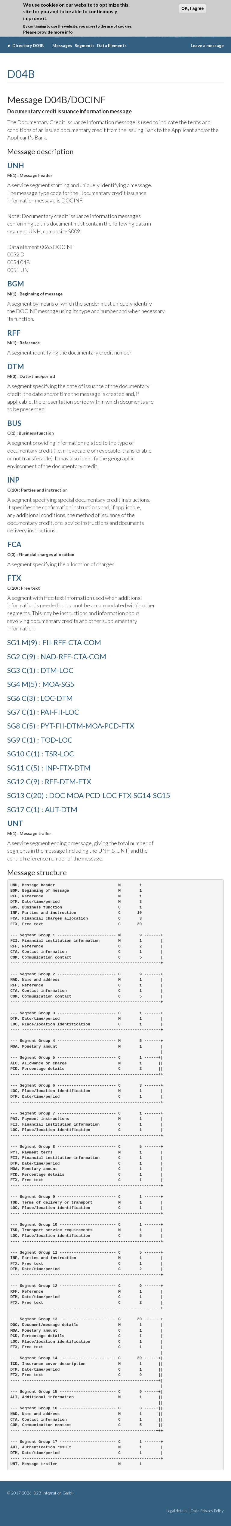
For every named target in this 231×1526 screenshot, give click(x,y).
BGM (15, 283)
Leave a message (207, 45)
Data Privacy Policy (207, 1510)
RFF (13, 332)
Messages (62, 45)
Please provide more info (48, 31)
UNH (15, 165)
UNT (15, 823)
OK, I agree (192, 8)
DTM (15, 366)
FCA (14, 544)
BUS (14, 423)
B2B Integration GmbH (53, 1493)
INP (13, 479)
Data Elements (112, 45)
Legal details (176, 1510)
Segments (84, 45)
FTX (14, 577)
